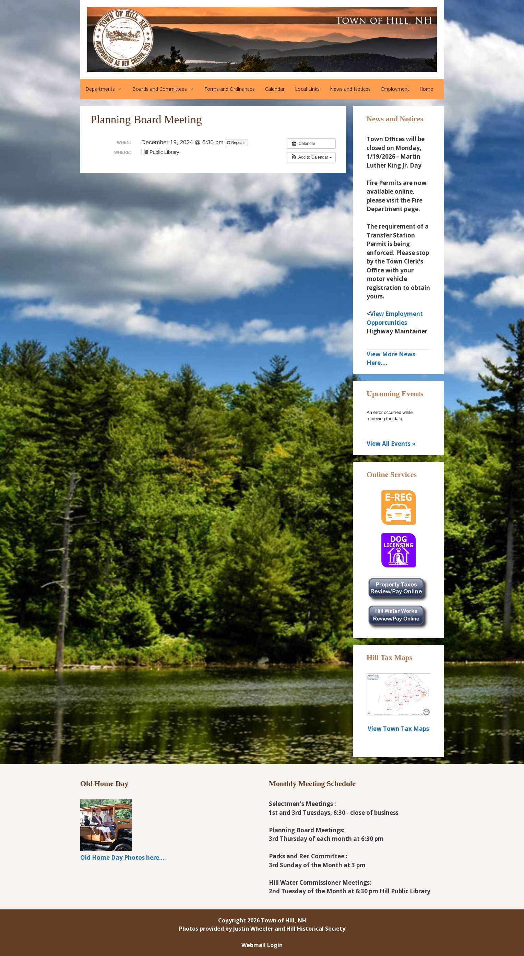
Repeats (236, 142)
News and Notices (350, 89)
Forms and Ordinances (229, 89)
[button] (311, 157)
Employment (395, 89)
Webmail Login (262, 945)
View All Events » (391, 444)
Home (426, 89)
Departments (106, 89)
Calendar (275, 89)
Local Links (307, 89)
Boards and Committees (165, 89)
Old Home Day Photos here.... (123, 857)
